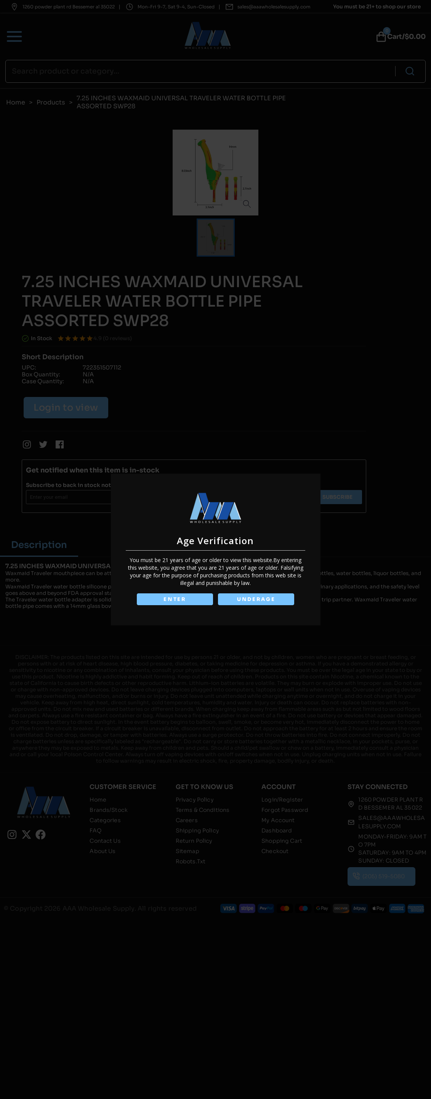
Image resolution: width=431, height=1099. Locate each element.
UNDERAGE (256, 599)
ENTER (174, 599)
